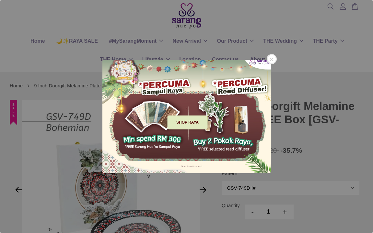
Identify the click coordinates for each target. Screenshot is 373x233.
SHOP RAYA (187, 122)
